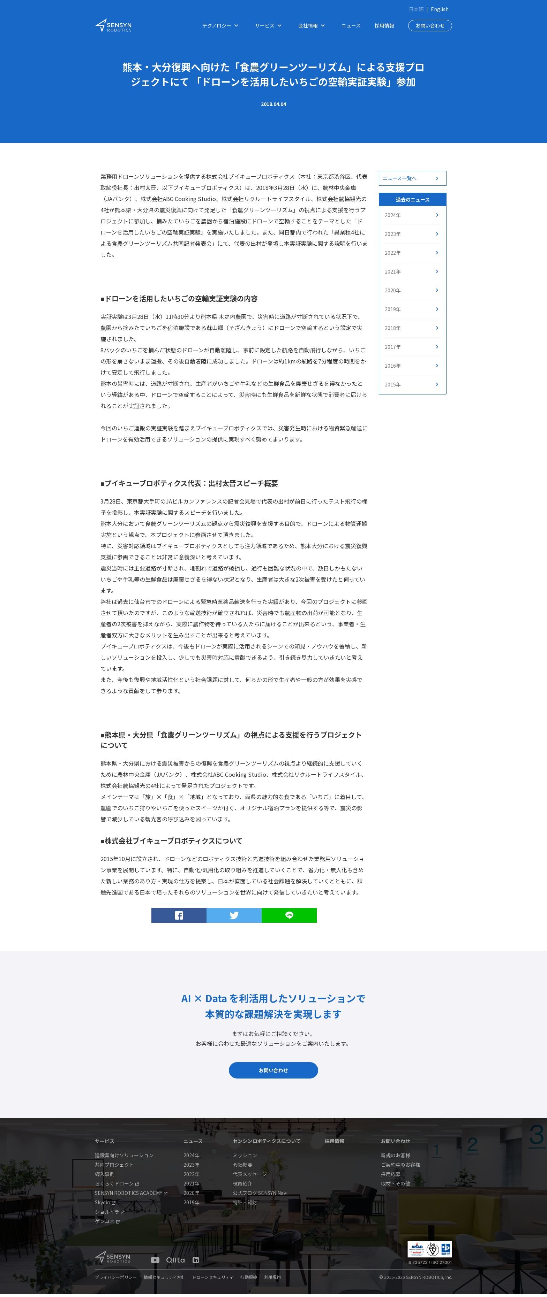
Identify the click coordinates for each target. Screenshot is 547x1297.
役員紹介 (242, 1186)
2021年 (393, 271)
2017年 (393, 346)
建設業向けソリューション (124, 1157)
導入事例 (104, 1176)
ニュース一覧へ (400, 178)
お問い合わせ (430, 25)
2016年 (393, 365)
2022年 (393, 252)
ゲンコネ (107, 1223)
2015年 (393, 384)
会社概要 (242, 1167)
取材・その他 (395, 1186)
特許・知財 (245, 1205)
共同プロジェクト (114, 1167)
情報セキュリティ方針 (164, 1280)
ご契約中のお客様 (400, 1167)
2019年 (393, 309)
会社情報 (313, 25)
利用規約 (272, 1280)
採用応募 (390, 1176)
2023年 (393, 233)
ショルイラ (110, 1214)
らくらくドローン (117, 1186)
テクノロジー (221, 25)
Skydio (105, 1205)
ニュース (351, 25)
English (440, 9)
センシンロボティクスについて (267, 1143)
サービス (269, 25)
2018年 (393, 327)
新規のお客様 (395, 1157)
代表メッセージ (250, 1176)
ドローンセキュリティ (212, 1280)
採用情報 (384, 25)
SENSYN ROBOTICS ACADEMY (131, 1195)
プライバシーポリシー (116, 1280)
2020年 (393, 290)
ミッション (245, 1157)
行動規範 (248, 1280)
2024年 (393, 215)
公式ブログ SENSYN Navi (260, 1195)
